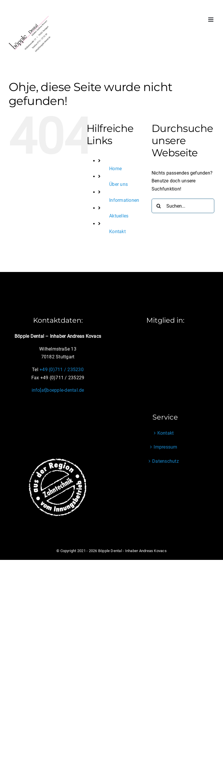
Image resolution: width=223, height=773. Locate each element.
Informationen (124, 200)
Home (115, 168)
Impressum (165, 447)
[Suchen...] (183, 206)
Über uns (118, 184)
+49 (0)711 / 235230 (61, 369)
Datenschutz (165, 461)
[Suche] (159, 206)
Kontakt (117, 231)
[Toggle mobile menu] (211, 20)
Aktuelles (118, 216)
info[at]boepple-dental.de (58, 390)
